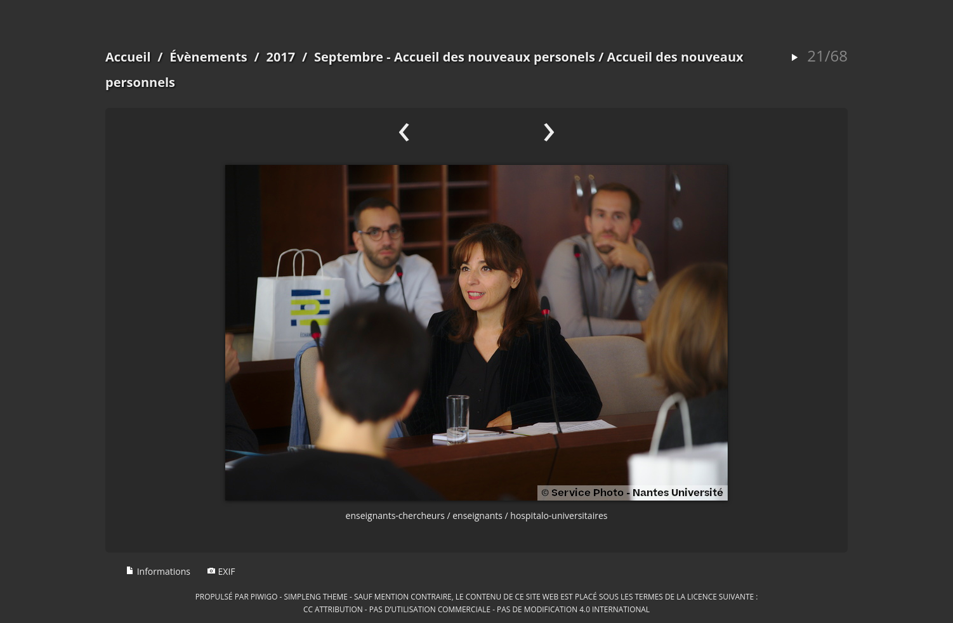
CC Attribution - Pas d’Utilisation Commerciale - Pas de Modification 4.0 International (476, 609)
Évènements (208, 56)
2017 (280, 56)
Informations (158, 571)
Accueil (128, 56)
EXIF (221, 571)
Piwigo (264, 596)
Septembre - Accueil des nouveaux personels (454, 56)
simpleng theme (316, 596)
